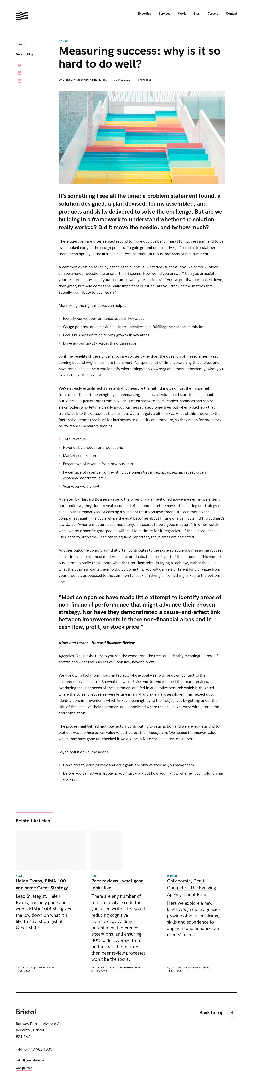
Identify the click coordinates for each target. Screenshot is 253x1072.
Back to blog (24, 54)
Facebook (20, 73)
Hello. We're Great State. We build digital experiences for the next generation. (22, 16)
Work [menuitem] (182, 14)
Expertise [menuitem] (144, 14)
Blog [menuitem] (197, 14)
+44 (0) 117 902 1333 (34, 1049)
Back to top (211, 1013)
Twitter (20, 65)
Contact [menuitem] (231, 14)
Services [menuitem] (164, 14)
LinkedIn (20, 81)
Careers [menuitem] (213, 14)
